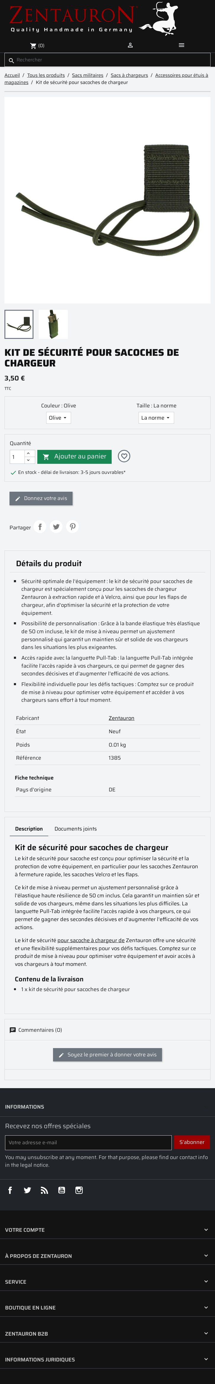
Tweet (56, 526)
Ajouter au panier (75, 456)
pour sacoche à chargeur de (91, 940)
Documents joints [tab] (75, 829)
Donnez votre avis (41, 498)
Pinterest (72, 526)
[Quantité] (17, 457)
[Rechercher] (107, 60)
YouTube (62, 1190)
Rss (44, 1190)
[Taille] (156, 418)
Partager (39, 526)
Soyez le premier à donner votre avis (107, 1054)
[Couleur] (58, 418)
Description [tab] (29, 829)
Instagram (79, 1190)
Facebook (10, 1190)
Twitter (27, 1190)
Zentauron (121, 718)
